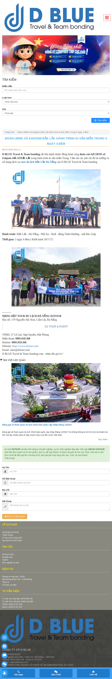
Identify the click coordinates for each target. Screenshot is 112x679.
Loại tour (7, 97)
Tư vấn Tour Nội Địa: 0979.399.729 (17, 599)
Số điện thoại (8, 479)
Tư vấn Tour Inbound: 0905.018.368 (17, 601)
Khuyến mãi (7, 557)
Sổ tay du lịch (8, 554)
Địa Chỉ (5, 490)
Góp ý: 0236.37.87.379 (12, 607)
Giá (4, 109)
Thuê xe (5, 582)
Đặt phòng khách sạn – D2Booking (17, 579)
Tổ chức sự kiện (9, 585)
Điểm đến (7, 86)
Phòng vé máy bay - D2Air (13, 576)
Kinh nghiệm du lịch (10, 563)
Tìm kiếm (100, 120)
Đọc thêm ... (104, 439)
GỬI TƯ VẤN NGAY (14, 516)
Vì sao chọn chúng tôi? (12, 538)
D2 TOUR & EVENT (56, 326)
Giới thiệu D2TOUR (10, 532)
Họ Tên (5, 467)
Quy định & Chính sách (12, 540)
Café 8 (5, 560)
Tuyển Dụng (7, 535)
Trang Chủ (9, 132)
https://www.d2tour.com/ (25, 346)
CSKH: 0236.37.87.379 (12, 604)
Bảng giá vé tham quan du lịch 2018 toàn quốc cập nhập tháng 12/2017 (37, 425)
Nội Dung (6, 501)
